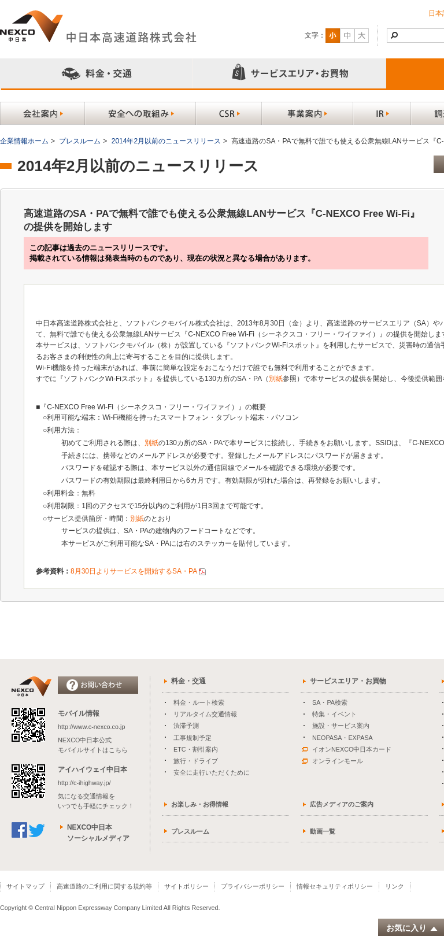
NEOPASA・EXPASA (342, 737)
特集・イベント (334, 714)
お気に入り (412, 928)
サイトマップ (25, 886)
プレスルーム (80, 141)
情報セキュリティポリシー (335, 886)
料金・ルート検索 (198, 702)
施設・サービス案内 (340, 725)
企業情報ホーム (24, 141)
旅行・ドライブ (195, 760)
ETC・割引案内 (195, 749)
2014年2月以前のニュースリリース (166, 141)
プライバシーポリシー (252, 886)
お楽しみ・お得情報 (199, 804)
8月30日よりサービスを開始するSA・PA (134, 571)
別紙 (276, 379)
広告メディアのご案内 (341, 804)
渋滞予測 (186, 725)
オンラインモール (332, 760)
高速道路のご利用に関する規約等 (104, 886)
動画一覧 (322, 831)
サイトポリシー (186, 886)
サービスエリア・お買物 (348, 681)
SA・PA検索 (329, 702)
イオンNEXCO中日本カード (346, 749)
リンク (394, 886)
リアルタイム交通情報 (205, 714)
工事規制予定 (192, 737)
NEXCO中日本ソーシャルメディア (98, 832)
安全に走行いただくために (211, 772)
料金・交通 (188, 681)
